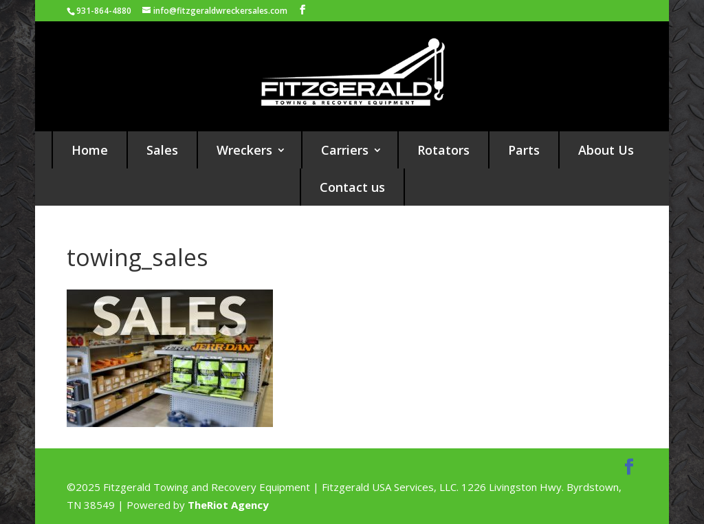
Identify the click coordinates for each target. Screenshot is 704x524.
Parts (524, 150)
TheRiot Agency (228, 505)
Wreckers (244, 150)
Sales (162, 150)
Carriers (344, 150)
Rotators (443, 150)
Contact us (352, 187)
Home (90, 150)
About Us (606, 150)
